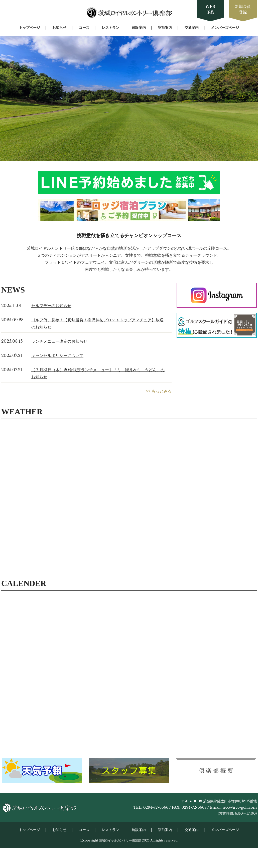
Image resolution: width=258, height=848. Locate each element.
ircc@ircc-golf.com (240, 807)
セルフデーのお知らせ (51, 305)
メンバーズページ (225, 28)
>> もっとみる (159, 391)
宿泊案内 (165, 28)
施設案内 (139, 28)
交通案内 (192, 28)
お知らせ (59, 28)
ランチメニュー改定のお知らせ (59, 341)
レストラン (110, 28)
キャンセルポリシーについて (57, 355)
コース (84, 28)
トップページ (29, 28)
